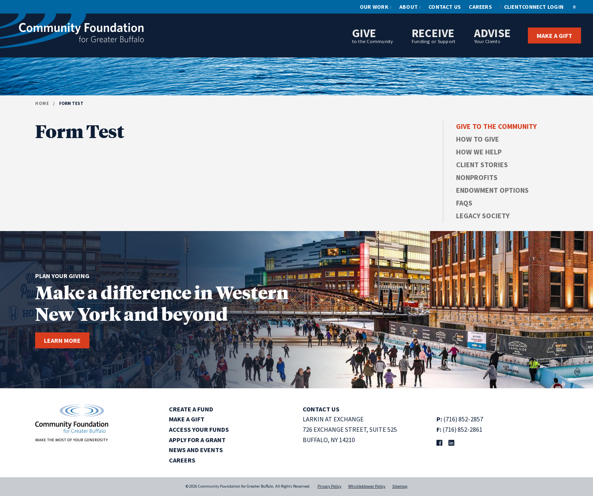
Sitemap (399, 486)
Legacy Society (483, 215)
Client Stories (482, 164)
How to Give (477, 139)
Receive (434, 35)
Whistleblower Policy (366, 486)
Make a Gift (554, 36)
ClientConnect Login (533, 6)
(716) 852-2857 (463, 419)
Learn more (62, 340)
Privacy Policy (329, 486)
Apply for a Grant (197, 440)
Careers (480, 6)
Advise (492, 35)
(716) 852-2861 (462, 429)
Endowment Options (492, 190)
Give (372, 35)
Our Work (374, 6)
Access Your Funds (199, 429)
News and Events (196, 450)
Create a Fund (191, 409)
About (408, 6)
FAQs (464, 202)
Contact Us (444, 6)
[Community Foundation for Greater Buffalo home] (72, 33)
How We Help (479, 151)
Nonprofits (477, 177)
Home (42, 103)
